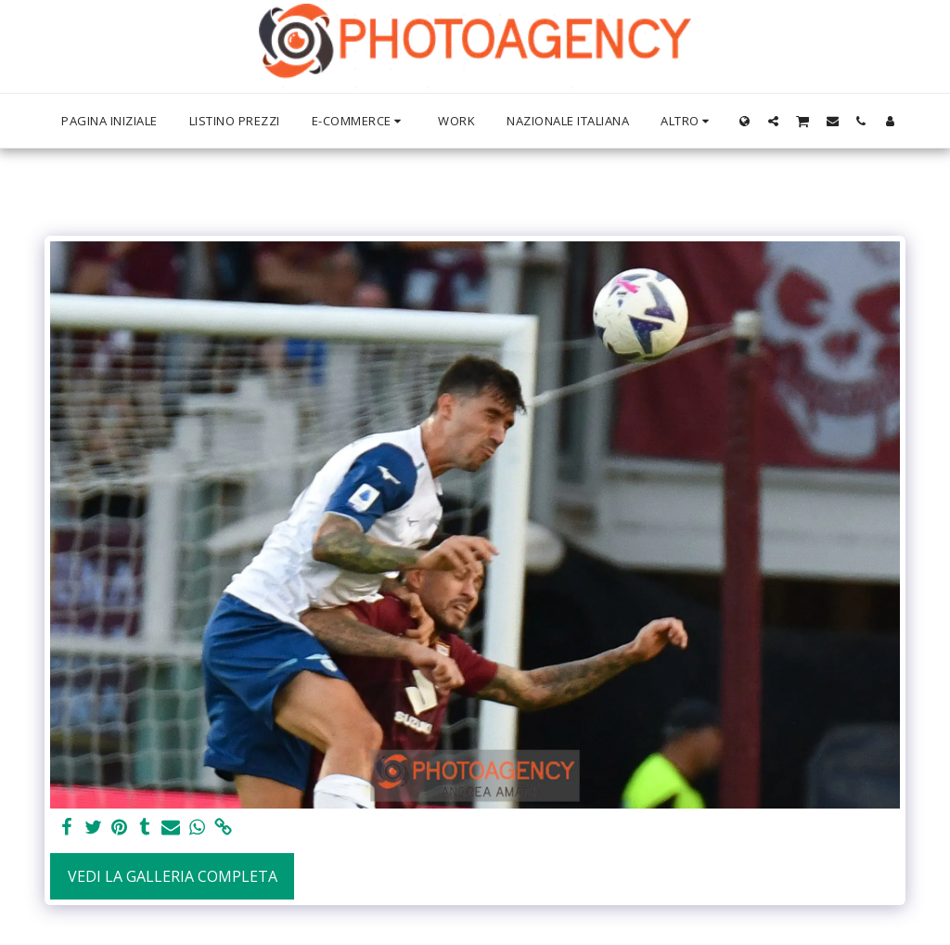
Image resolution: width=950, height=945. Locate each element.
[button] (773, 120)
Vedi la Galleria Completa (172, 876)
